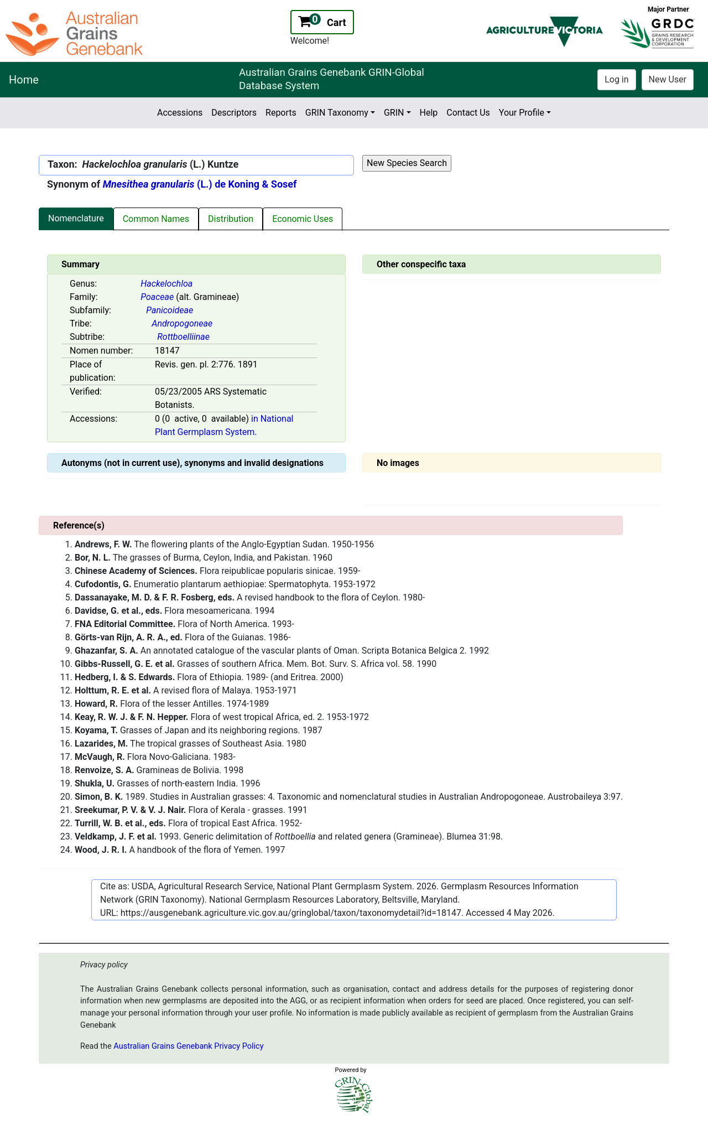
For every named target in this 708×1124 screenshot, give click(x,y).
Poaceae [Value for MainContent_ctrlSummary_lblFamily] (157, 297)
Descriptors (234, 112)
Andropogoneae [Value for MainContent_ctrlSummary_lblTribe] (182, 323)
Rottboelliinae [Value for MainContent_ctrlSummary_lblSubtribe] (183, 336)
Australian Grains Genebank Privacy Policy (188, 1046)
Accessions (179, 112)
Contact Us (468, 112)
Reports (281, 112)
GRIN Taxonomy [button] (336, 112)
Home (24, 79)
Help (429, 112)
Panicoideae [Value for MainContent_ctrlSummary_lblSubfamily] (169, 310)
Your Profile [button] (521, 112)
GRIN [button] (394, 112)
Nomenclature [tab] (76, 218)
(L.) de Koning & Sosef (200, 184)
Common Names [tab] (156, 219)
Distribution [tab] (230, 219)
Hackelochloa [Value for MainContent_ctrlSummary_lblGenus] (166, 283)
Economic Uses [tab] (302, 219)
